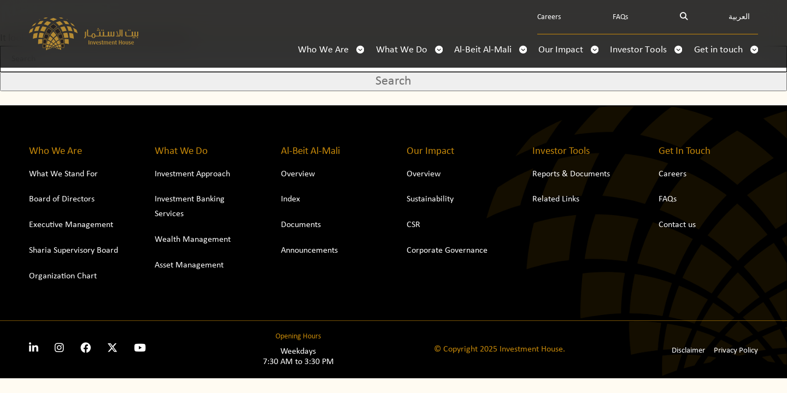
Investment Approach (192, 174)
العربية (739, 17)
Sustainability (430, 199)
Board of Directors (62, 199)
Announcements (309, 250)
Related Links (555, 199)
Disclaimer (688, 351)
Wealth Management (193, 239)
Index (290, 199)
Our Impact (568, 50)
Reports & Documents (571, 174)
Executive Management (71, 225)
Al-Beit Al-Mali (490, 50)
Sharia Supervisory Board (73, 250)
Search (393, 81)
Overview (298, 174)
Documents (301, 225)
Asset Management (189, 265)
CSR (413, 225)
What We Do (409, 50)
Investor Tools (646, 50)
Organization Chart (63, 276)
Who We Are (331, 50)
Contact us (677, 225)
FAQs (620, 17)
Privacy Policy (736, 351)
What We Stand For (63, 174)
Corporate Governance (447, 250)
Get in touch (726, 50)
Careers (549, 17)
